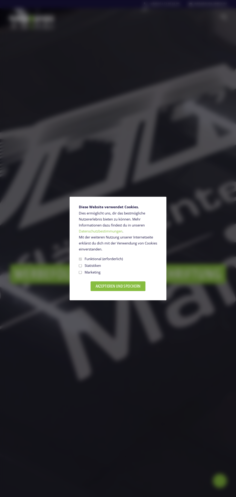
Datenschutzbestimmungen (100, 231)
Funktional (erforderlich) (101, 258)
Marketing (89, 272)
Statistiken (90, 265)
